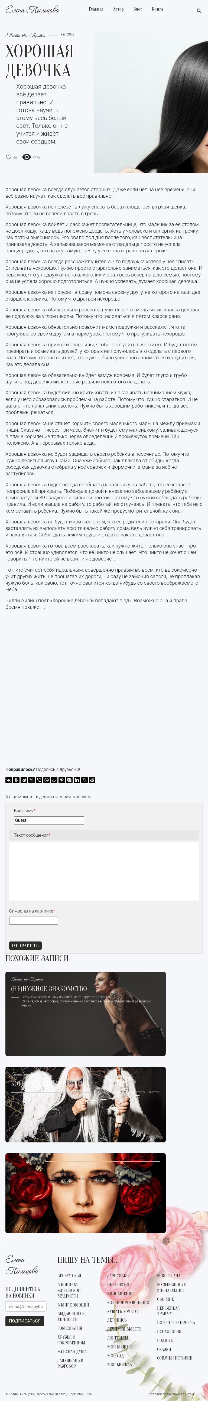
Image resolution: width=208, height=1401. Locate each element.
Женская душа (72, 1351)
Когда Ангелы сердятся (48, 1084)
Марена (23, 1170)
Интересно (118, 1284)
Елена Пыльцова (31, 11)
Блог (138, 9)
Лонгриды (117, 1338)
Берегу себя (69, 1275)
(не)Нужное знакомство (49, 989)
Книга (157, 9)
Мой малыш (119, 1347)
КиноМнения (120, 1293)
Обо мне (165, 1299)
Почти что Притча (25, 35)
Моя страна (168, 1275)
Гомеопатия (69, 1328)
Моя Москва (119, 1364)
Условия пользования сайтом (171, 1394)
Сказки (164, 1349)
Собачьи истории (175, 1358)
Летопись (117, 1320)
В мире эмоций (73, 1305)
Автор (118, 9)
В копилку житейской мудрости (69, 1290)
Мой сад (115, 1356)
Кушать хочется (123, 1311)
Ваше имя (24, 810)
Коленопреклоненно (128, 1302)
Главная (96, 9)
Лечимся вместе (124, 1329)
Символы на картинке (32, 911)
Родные (165, 1340)
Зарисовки (118, 1275)
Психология (169, 1331)
